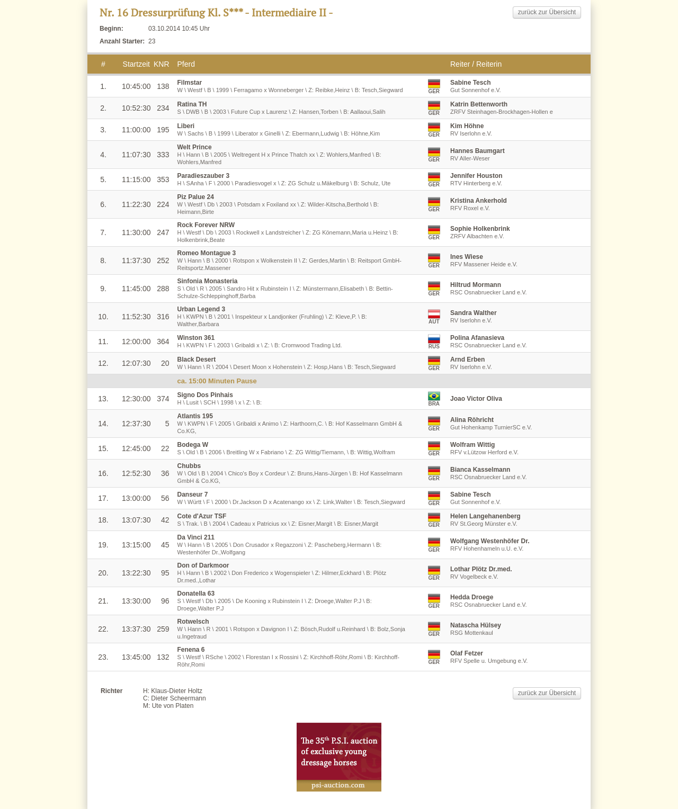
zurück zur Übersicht (547, 12)
